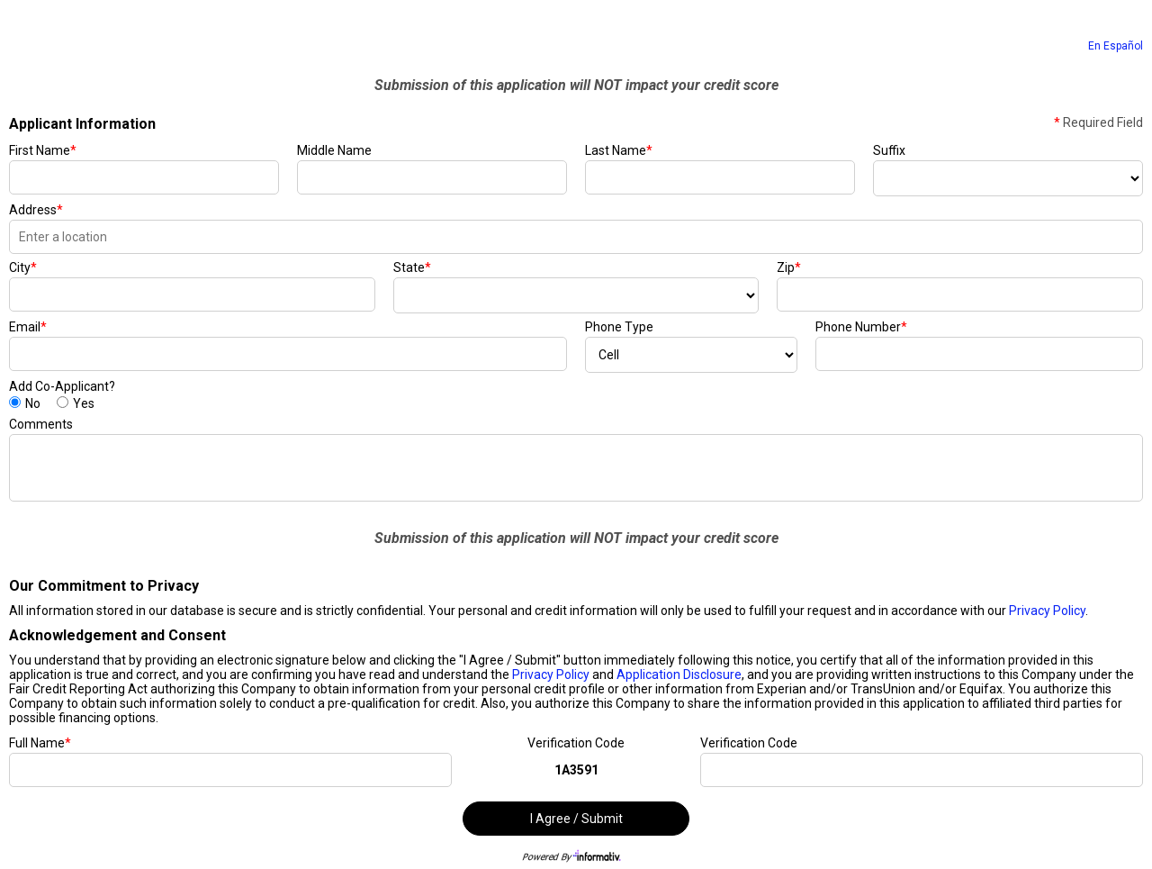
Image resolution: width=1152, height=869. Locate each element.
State (412, 267)
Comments (41, 424)
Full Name (40, 743)
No (32, 403)
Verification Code (576, 743)
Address (36, 210)
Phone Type (619, 327)
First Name (42, 150)
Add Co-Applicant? (62, 386)
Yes (83, 403)
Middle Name (334, 150)
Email (28, 327)
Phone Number (861, 327)
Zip (789, 267)
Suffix (889, 150)
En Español (1115, 46)
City (23, 267)
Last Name (618, 150)
